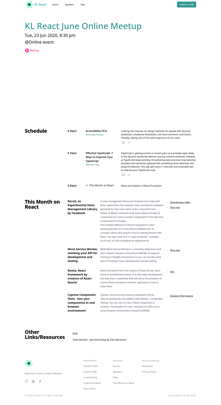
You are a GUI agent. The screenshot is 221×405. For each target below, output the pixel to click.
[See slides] (123, 142)
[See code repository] (129, 142)
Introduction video (180, 202)
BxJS (75, 333)
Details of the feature (181, 295)
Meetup (32, 50)
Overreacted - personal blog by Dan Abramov (99, 339)
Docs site (175, 207)
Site (172, 271)
